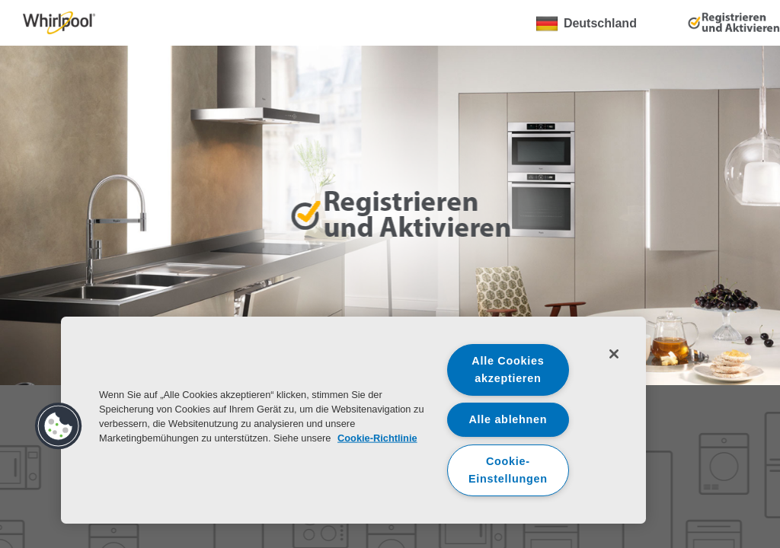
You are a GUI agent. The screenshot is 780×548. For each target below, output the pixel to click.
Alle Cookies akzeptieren (508, 369)
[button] (58, 426)
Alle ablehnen (507, 419)
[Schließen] (614, 354)
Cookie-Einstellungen (508, 470)
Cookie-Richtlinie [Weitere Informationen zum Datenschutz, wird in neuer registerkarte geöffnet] (377, 438)
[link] (59, 22)
